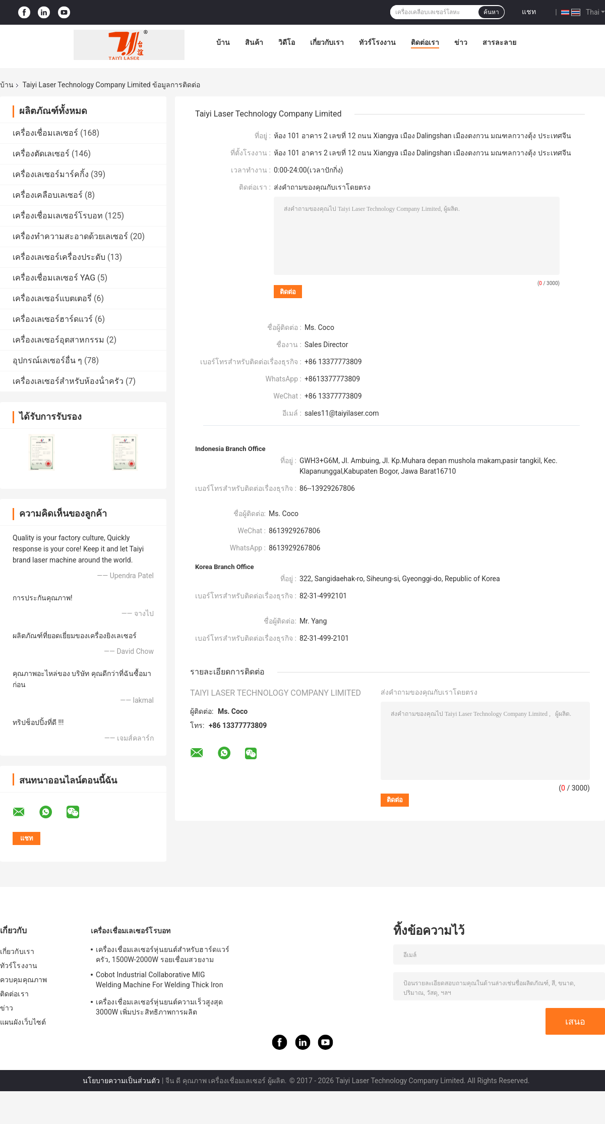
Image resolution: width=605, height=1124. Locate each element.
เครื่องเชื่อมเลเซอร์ (45, 133)
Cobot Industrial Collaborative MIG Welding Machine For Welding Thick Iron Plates (159, 981)
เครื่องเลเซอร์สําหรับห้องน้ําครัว (68, 381)
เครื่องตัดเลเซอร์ (41, 153)
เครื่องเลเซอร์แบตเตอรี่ (52, 298)
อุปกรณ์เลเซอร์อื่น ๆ (47, 360)
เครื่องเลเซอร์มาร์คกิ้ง (51, 174)
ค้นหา (491, 12)
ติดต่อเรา (425, 42)
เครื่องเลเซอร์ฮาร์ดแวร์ (53, 319)
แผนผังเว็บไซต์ (23, 1022)
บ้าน (223, 42)
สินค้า (254, 42)
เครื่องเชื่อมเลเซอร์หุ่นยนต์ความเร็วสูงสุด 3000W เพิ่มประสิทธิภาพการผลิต (159, 1007)
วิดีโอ (286, 42)
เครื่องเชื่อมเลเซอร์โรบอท (58, 215)
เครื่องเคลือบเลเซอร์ (48, 195)
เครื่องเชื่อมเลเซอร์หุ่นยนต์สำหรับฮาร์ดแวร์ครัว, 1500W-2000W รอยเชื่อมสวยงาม (162, 954)
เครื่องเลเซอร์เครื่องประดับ (59, 257)
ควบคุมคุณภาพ (23, 980)
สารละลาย (499, 42)
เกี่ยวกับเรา (327, 42)
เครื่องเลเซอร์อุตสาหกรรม (58, 340)
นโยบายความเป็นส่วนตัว (121, 1081)
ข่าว (460, 42)
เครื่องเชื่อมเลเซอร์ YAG (54, 278)
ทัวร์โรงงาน (377, 42)
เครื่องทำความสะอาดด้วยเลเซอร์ (70, 236)
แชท (529, 12)
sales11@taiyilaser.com (342, 413)
